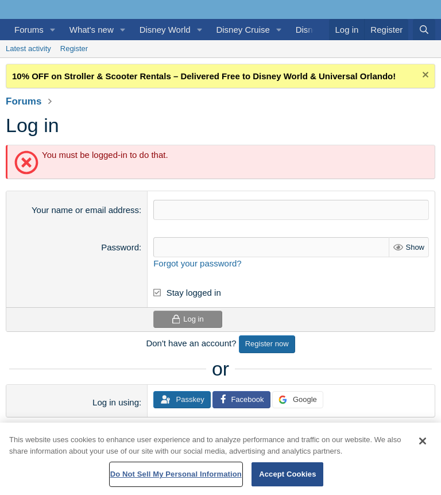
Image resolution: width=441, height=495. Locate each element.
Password (120, 247)
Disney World (165, 29)
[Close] (422, 441)
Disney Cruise (242, 29)
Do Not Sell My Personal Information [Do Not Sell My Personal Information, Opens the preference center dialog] (176, 474)
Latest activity (28, 48)
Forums (29, 29)
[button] (53, 29)
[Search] (424, 29)
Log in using (115, 402)
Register (74, 48)
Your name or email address (85, 210)
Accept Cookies (287, 474)
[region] (220, 459)
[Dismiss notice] (424, 76)
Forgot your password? (197, 263)
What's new (91, 29)
